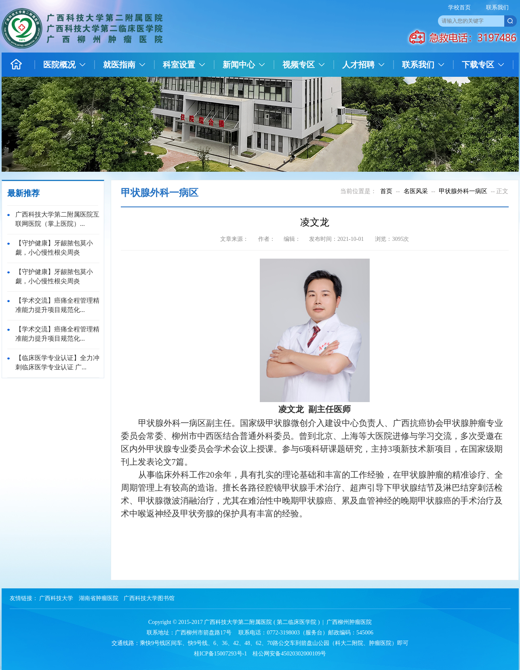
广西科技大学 (56, 598)
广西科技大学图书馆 (149, 598)
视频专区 (298, 64)
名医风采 (416, 191)
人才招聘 (358, 64)
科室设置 (179, 64)
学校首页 (459, 7)
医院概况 (59, 64)
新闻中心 (239, 64)
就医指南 (119, 64)
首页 (386, 191)
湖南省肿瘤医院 (98, 598)
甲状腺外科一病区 (463, 191)
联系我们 (497, 7)
